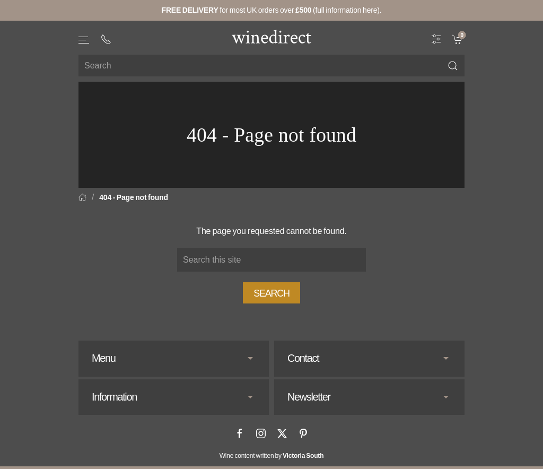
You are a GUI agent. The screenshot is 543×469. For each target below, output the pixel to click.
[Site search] (271, 65)
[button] (84, 40)
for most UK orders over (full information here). (272, 10)
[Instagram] (261, 433)
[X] (282, 433)
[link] (458, 38)
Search (271, 293)
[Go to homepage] (271, 37)
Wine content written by (272, 455)
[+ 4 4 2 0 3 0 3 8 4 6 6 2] (106, 39)
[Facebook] (239, 433)
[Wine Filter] (436, 38)
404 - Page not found (133, 197)
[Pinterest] (303, 433)
